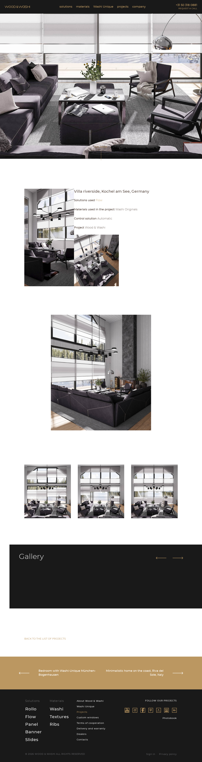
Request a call (187, 8)
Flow (30, 716)
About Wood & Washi (90, 700)
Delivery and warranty (91, 728)
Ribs (54, 723)
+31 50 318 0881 (186, 5)
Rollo (31, 708)
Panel (31, 723)
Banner (33, 731)
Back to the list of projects (45, 638)
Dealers (81, 733)
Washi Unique (86, 706)
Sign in (150, 753)
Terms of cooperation (90, 722)
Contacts (82, 739)
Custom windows (88, 717)
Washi (56, 708)
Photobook (170, 717)
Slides (31, 739)
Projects (82, 711)
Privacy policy (168, 753)
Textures (59, 716)
